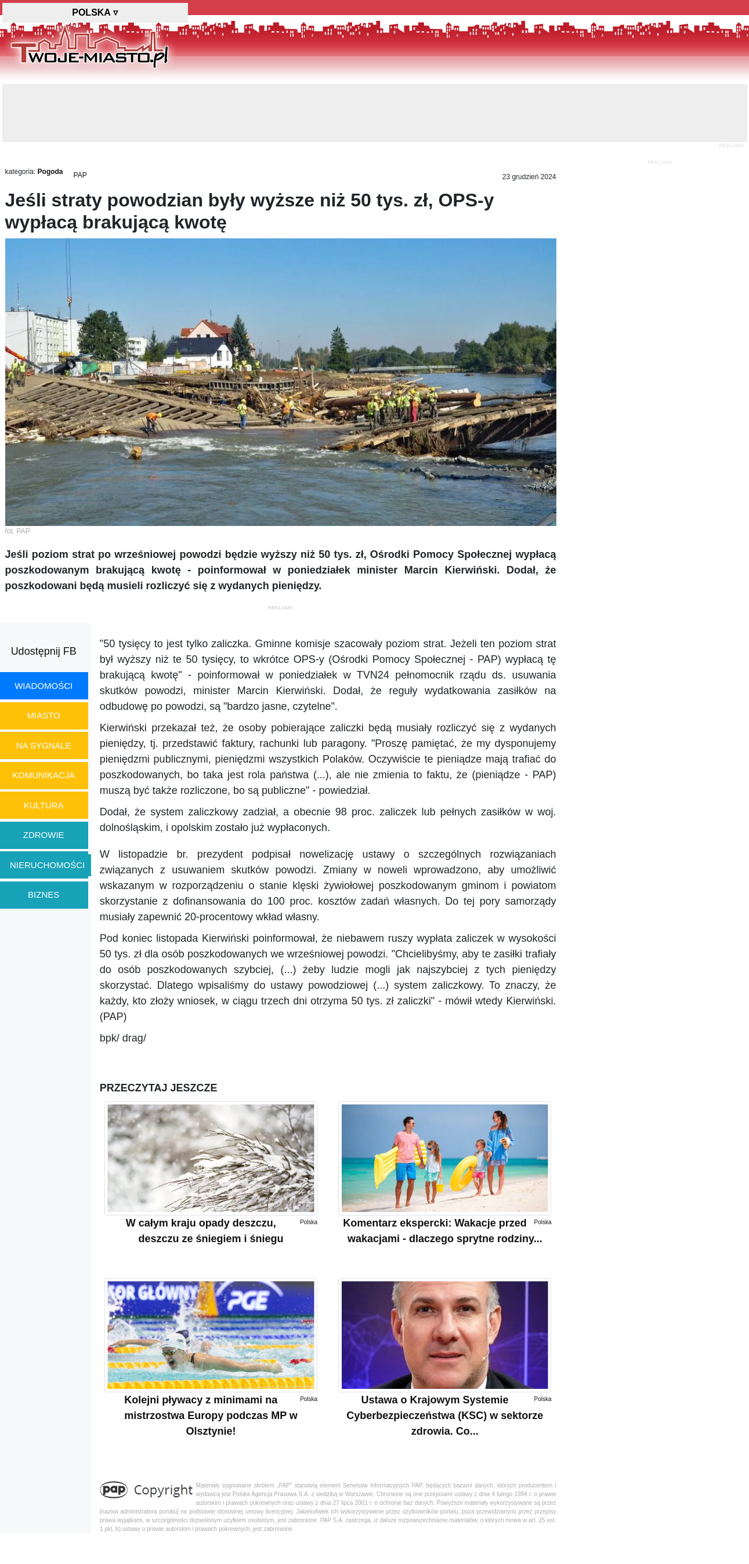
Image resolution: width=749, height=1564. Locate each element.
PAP (80, 175)
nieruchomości (47, 865)
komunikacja (43, 775)
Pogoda (50, 172)
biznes (43, 894)
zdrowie (43, 835)
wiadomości (44, 686)
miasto (43, 715)
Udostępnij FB (44, 651)
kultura (44, 805)
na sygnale (43, 745)
